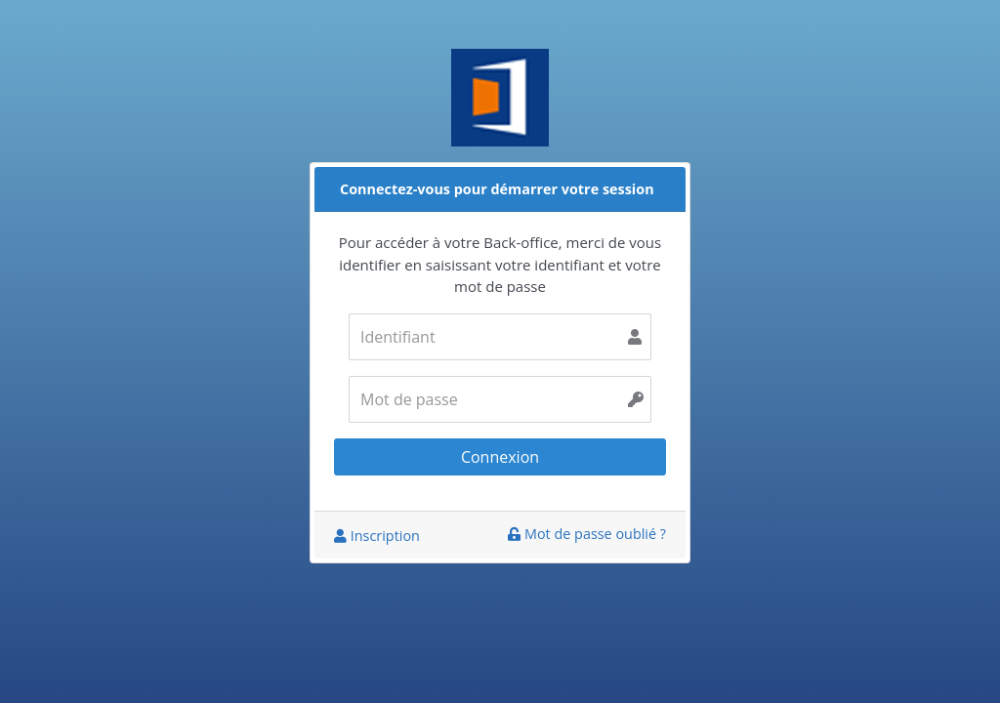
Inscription (377, 535)
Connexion (500, 457)
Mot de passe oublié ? (587, 533)
